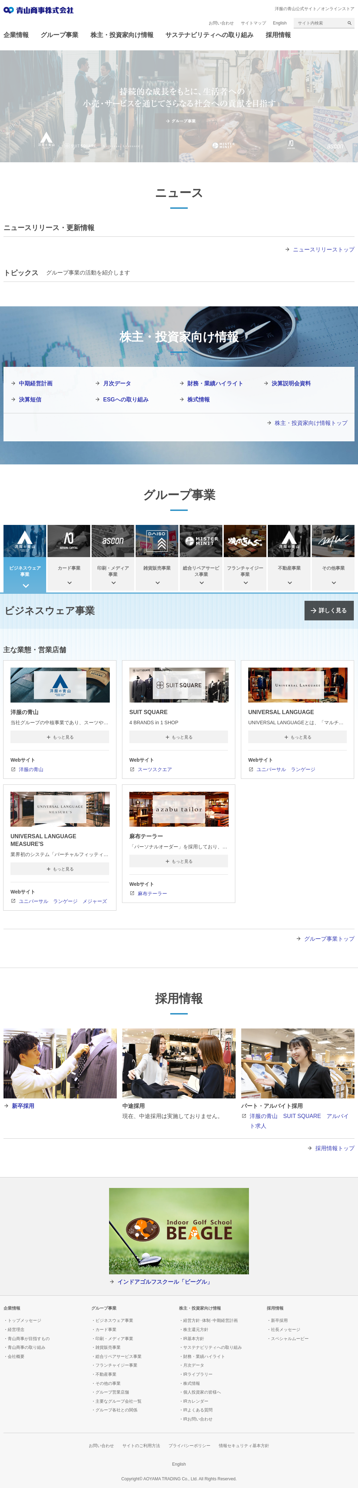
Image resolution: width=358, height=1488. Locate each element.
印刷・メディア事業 (113, 571)
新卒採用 (279, 1320)
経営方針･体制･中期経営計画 (210, 1320)
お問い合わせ (221, 23)
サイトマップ (253, 23)
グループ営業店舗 (112, 1392)
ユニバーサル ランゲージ (286, 769)
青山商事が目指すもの (29, 1338)
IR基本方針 (193, 1338)
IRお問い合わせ (198, 1419)
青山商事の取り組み (26, 1347)
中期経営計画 (35, 383)
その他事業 (333, 568)
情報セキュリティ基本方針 (244, 1445)
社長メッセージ (285, 1329)
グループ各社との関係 (116, 1410)
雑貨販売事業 (157, 568)
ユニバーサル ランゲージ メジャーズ (63, 901)
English (280, 23)
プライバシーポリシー (189, 1445)
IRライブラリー (198, 1374)
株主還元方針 (195, 1329)
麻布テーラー (152, 893)
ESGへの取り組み (126, 400)
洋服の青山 (31, 769)
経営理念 (16, 1329)
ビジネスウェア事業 (25, 571)
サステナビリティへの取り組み (209, 34)
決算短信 (30, 400)
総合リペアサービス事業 (201, 571)
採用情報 (278, 34)
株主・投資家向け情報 (122, 34)
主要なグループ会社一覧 (118, 1401)
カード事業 (69, 568)
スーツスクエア (155, 769)
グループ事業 (59, 34)
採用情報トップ (335, 1148)
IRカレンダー (195, 1401)
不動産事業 (289, 568)
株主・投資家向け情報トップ (311, 423)
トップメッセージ (24, 1320)
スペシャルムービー (290, 1338)
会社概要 (16, 1356)
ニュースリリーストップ (324, 249)
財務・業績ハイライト (215, 383)
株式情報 (198, 400)
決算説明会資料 (291, 383)
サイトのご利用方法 (141, 1445)
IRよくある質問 (198, 1410)
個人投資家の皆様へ (202, 1392)
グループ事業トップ (329, 939)
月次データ (117, 383)
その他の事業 (108, 1383)
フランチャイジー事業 (245, 571)
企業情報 (16, 34)
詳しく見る (333, 610)
